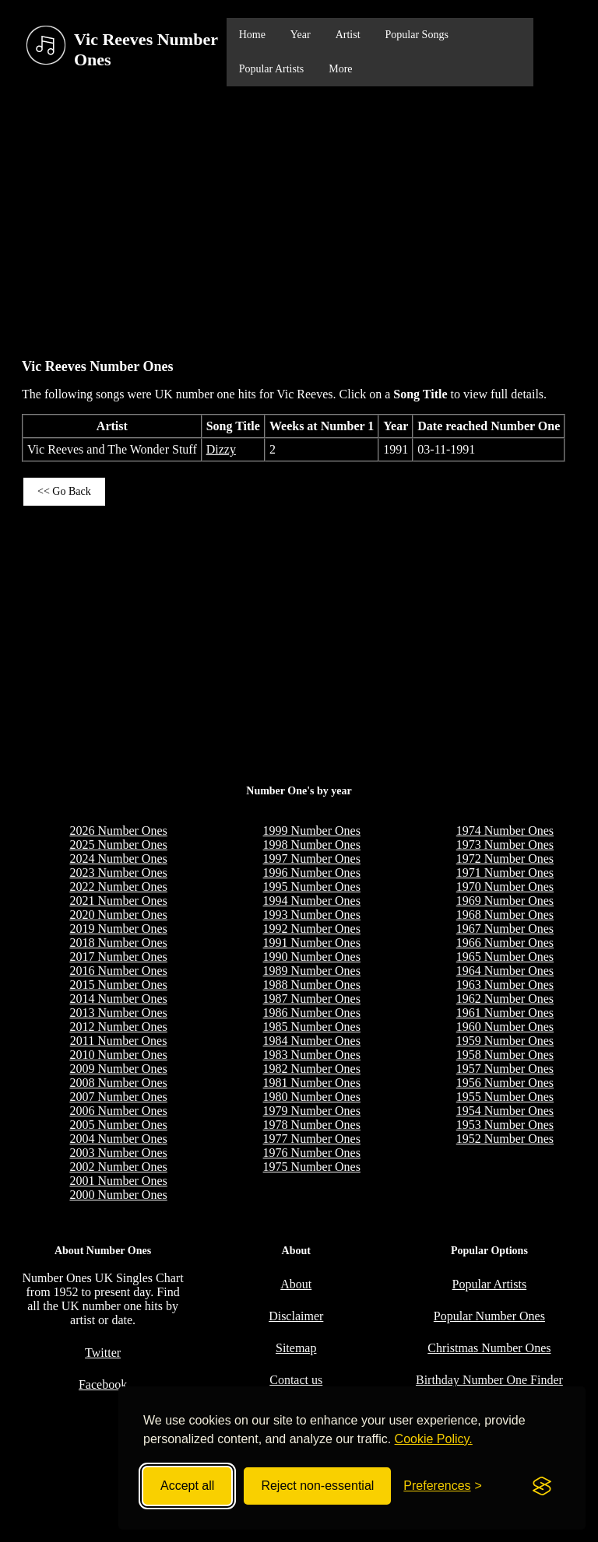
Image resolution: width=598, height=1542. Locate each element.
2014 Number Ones (118, 998)
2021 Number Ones (118, 900)
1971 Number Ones (505, 872)
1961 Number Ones (505, 1012)
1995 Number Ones (312, 886)
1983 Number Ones (312, 1054)
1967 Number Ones (505, 928)
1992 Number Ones (312, 928)
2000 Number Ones (118, 1194)
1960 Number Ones (505, 1026)
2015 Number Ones (118, 984)
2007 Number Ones (118, 1096)
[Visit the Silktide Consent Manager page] (542, 1486)
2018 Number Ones (118, 942)
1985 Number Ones (312, 1026)
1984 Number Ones (312, 1040)
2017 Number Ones (118, 956)
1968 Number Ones (505, 914)
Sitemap (296, 1348)
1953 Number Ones (505, 1124)
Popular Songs (416, 34)
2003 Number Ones (118, 1152)
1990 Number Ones (312, 956)
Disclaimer (296, 1316)
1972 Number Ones (505, 858)
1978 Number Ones (312, 1124)
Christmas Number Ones (489, 1348)
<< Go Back (64, 491)
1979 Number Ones (312, 1110)
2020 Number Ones (118, 914)
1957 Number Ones (505, 1068)
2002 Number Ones (118, 1166)
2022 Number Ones (118, 886)
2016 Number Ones (118, 970)
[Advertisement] (299, 215)
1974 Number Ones (505, 830)
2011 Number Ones (118, 1040)
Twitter (103, 1352)
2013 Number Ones (118, 1012)
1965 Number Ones (505, 956)
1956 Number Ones (505, 1082)
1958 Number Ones (505, 1054)
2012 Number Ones (118, 1026)
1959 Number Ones (505, 1040)
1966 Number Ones (505, 942)
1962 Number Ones (505, 998)
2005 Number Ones (118, 1124)
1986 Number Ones (312, 1012)
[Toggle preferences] (442, 1486)
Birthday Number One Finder (489, 1379)
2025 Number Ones (118, 844)
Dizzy (221, 449)
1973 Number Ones (505, 844)
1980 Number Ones (312, 1096)
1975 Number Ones (312, 1166)
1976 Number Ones (312, 1152)
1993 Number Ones (312, 914)
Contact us (295, 1379)
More (340, 69)
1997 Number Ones (312, 858)
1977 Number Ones (312, 1138)
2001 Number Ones (118, 1180)
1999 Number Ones (312, 830)
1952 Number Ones (505, 1138)
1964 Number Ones (505, 970)
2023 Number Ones (118, 872)
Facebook (103, 1384)
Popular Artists (271, 69)
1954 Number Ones (505, 1110)
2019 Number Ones (118, 928)
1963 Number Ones (505, 984)
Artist (348, 34)
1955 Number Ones (505, 1096)
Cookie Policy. (434, 1439)
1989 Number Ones (312, 970)
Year (300, 34)
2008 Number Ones (118, 1082)
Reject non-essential (317, 1485)
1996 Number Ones (312, 872)
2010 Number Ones (118, 1054)
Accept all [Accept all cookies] (187, 1485)
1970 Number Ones (505, 886)
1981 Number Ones (312, 1082)
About (295, 1284)
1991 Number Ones (312, 942)
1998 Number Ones (312, 844)
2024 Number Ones (118, 858)
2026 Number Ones (118, 830)
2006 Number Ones (118, 1110)
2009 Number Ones (118, 1068)
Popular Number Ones (489, 1316)
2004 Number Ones (118, 1138)
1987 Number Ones (312, 998)
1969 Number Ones (505, 900)
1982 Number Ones (312, 1068)
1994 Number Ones (312, 900)
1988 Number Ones (312, 984)
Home (252, 34)
